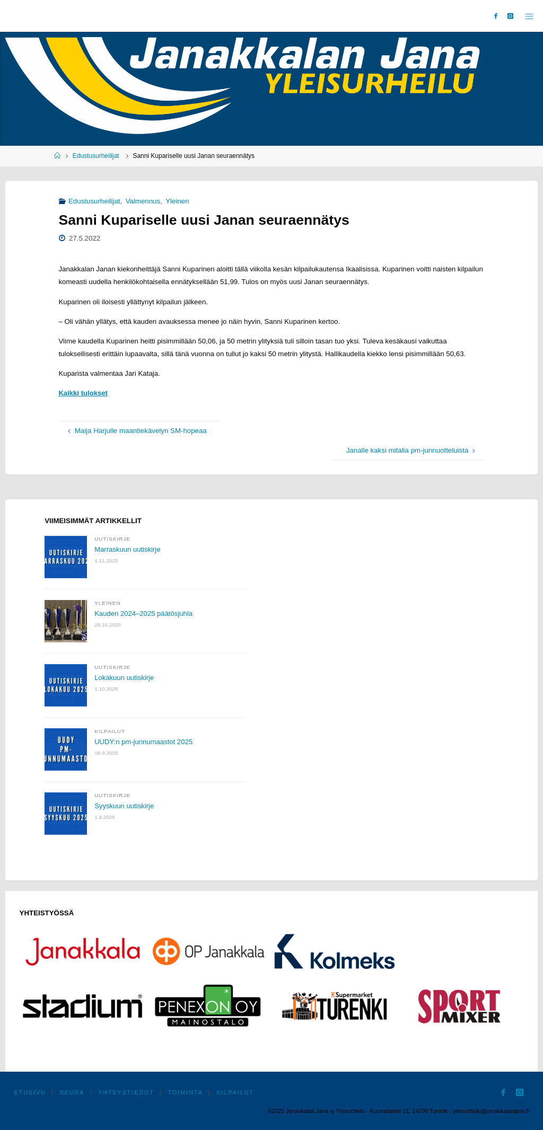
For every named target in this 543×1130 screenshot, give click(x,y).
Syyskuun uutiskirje (124, 806)
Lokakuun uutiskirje (124, 678)
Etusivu (30, 1092)
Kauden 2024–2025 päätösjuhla (144, 613)
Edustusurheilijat (96, 156)
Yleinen (177, 201)
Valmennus (143, 201)
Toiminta (185, 1092)
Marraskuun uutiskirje (127, 549)
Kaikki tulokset (83, 393)
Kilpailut (109, 731)
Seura (72, 1092)
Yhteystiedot (126, 1092)
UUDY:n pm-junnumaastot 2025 (144, 742)
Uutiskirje (112, 539)
